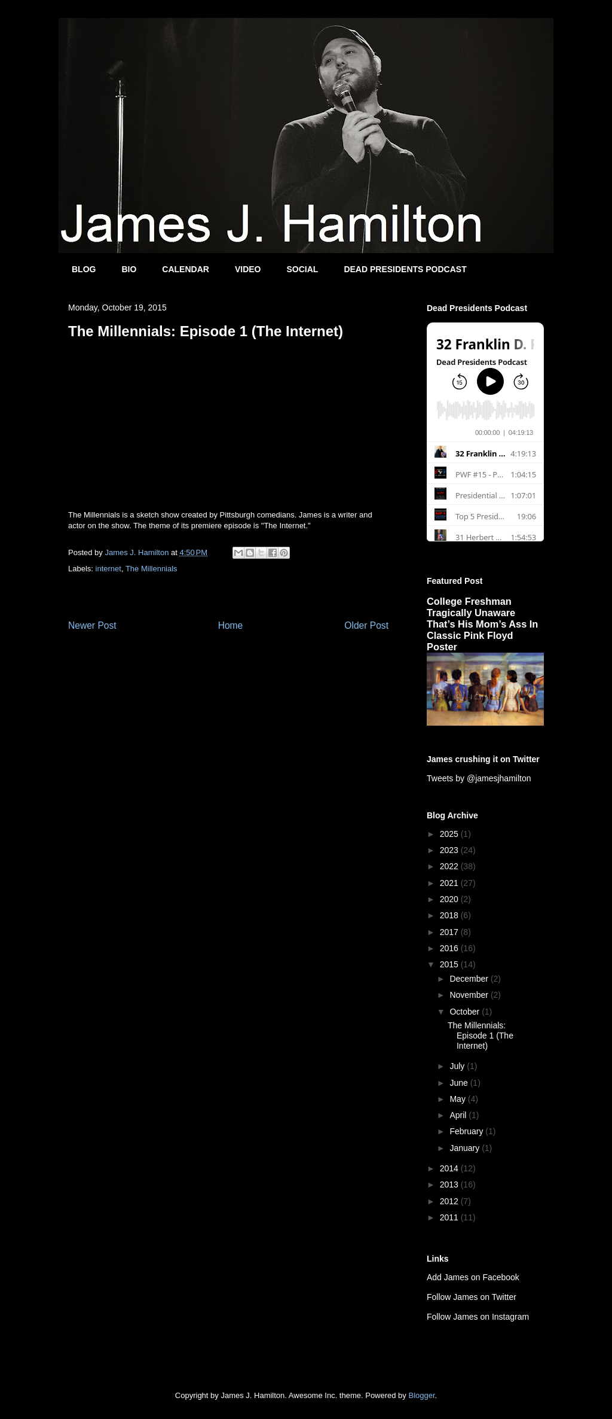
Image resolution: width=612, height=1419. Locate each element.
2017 (450, 932)
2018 (450, 915)
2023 (450, 850)
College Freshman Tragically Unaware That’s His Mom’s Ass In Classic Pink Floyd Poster (482, 624)
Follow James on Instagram (478, 1316)
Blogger (421, 1395)
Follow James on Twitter (471, 1297)
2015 (450, 964)
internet (108, 568)
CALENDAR (185, 269)
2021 (450, 883)
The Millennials (152, 568)
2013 (450, 1184)
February (467, 1131)
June (459, 1083)
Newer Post (92, 625)
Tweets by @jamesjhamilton (479, 778)
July (458, 1066)
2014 (450, 1168)
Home (230, 625)
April (459, 1115)
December (469, 978)
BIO (128, 269)
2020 (450, 899)
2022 (450, 866)
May (458, 1099)
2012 (450, 1201)
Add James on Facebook (473, 1277)
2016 (450, 948)
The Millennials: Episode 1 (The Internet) (480, 1035)
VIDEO (248, 269)
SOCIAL (302, 269)
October (465, 1011)
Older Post (366, 625)
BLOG (84, 269)
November (469, 995)
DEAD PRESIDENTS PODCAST (405, 269)
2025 (450, 834)
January (465, 1148)
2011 (450, 1217)
